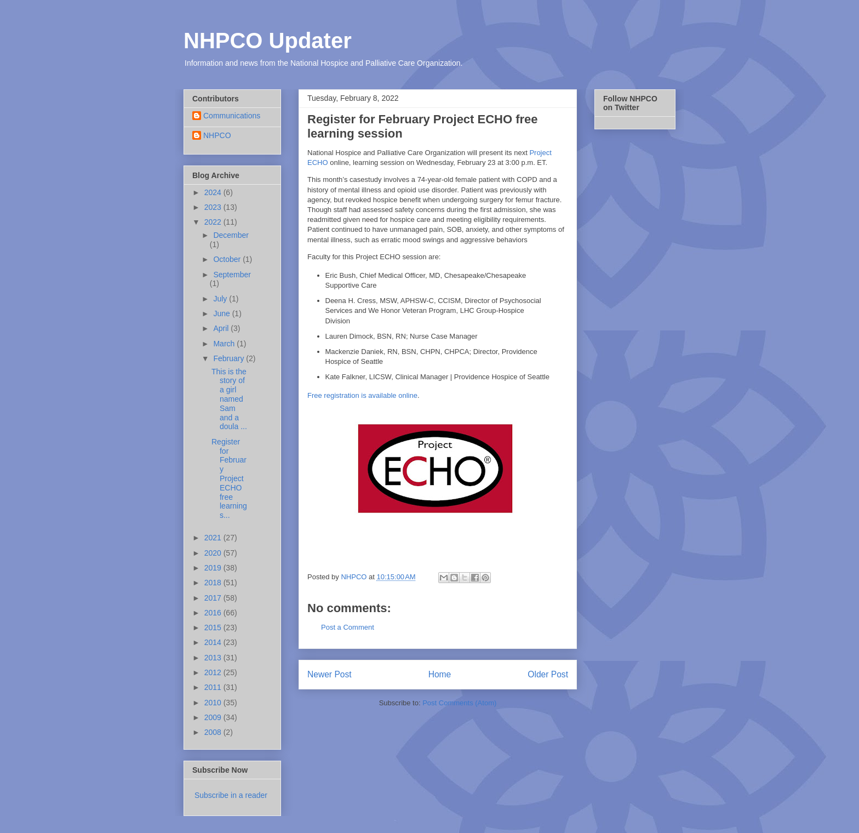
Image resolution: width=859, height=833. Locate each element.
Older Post (548, 674)
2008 (214, 732)
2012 (214, 672)
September (231, 274)
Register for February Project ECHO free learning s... (229, 478)
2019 (214, 567)
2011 (214, 687)
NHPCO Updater (268, 40)
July (221, 298)
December (231, 235)
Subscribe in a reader (230, 795)
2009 (214, 717)
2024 (214, 192)
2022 (214, 222)
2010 (214, 702)
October (228, 259)
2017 (214, 598)
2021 (214, 537)
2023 (214, 207)
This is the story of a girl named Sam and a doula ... (229, 399)
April (222, 328)
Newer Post (329, 674)
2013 (214, 657)
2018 (214, 582)
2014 (214, 642)
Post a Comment (347, 627)
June (222, 313)
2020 (214, 553)
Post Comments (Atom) (459, 703)
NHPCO (217, 135)
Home (439, 674)
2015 (214, 627)
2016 (214, 612)
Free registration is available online (362, 395)
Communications (231, 115)
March (225, 343)
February (229, 358)
